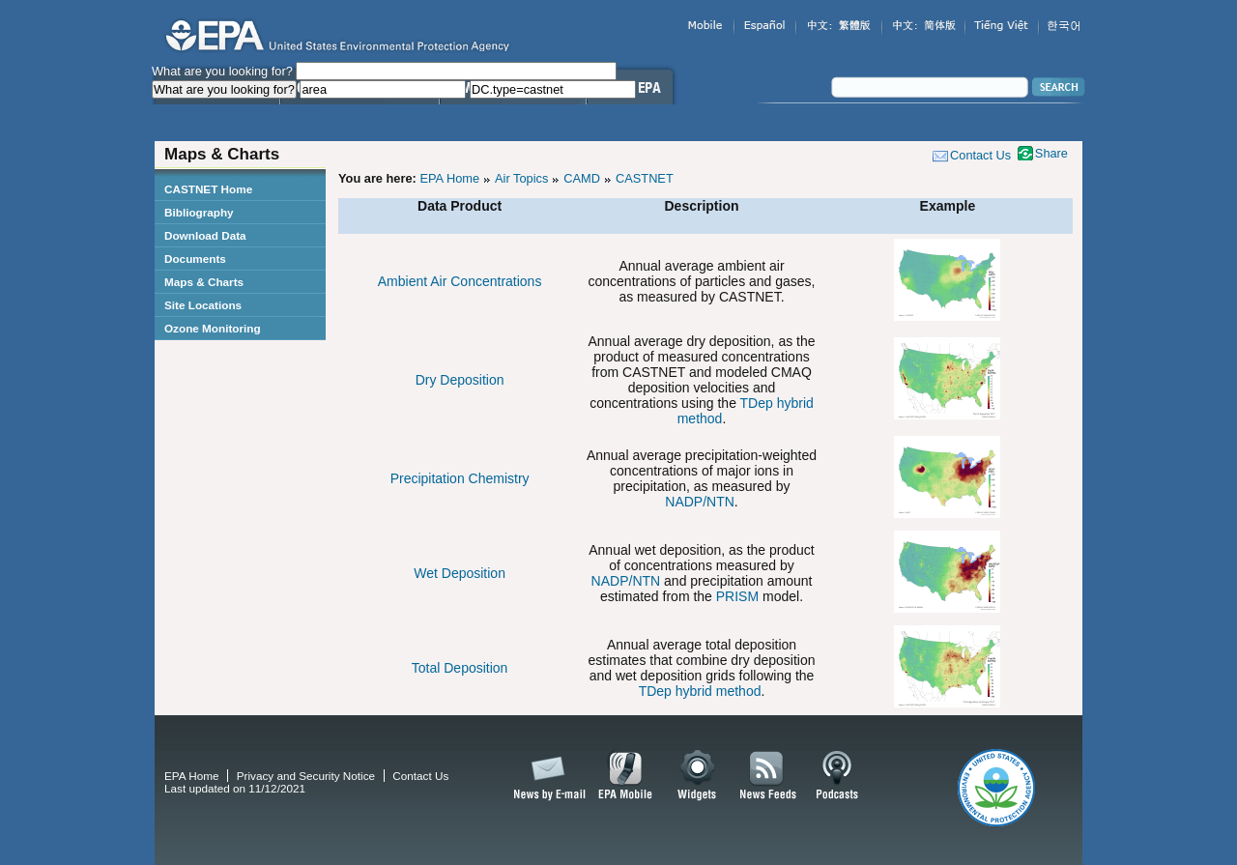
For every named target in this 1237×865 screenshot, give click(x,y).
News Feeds (768, 776)
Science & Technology (359, 123)
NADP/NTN (699, 501)
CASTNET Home (208, 189)
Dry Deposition (460, 380)
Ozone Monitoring (212, 328)
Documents (195, 258)
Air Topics (521, 178)
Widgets (698, 776)
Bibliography (199, 212)
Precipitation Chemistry (460, 478)
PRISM (737, 596)
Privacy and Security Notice (306, 775)
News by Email (546, 776)
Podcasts (837, 776)
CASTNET (645, 178)
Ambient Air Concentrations (460, 281)
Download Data (205, 235)
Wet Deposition (459, 573)
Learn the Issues (216, 123)
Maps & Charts (204, 281)
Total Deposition (460, 668)
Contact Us (980, 155)
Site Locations (203, 305)
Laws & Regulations (513, 123)
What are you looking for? (222, 71)
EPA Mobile (626, 776)
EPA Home (449, 178)
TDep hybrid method (700, 691)
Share (1051, 153)
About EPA (630, 123)
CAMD (581, 178)
